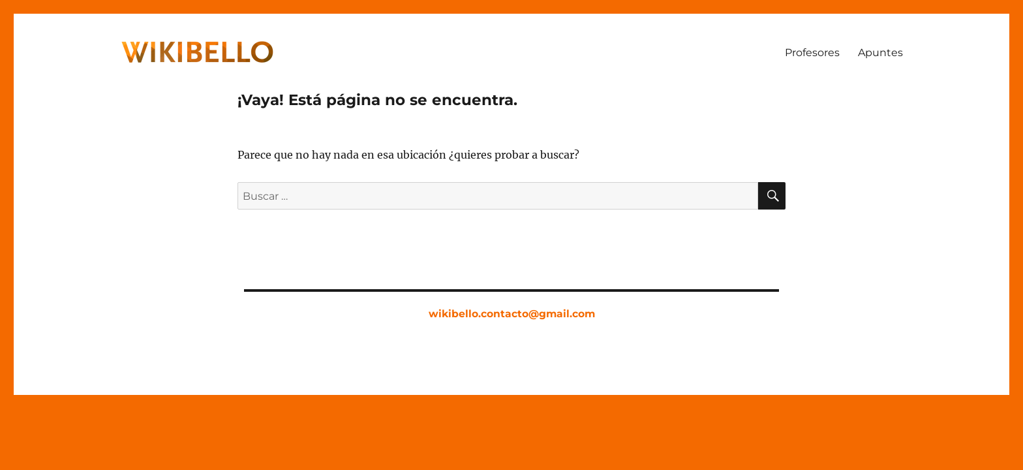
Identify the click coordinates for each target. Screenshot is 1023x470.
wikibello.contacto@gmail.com (512, 313)
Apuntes (880, 52)
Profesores (812, 52)
